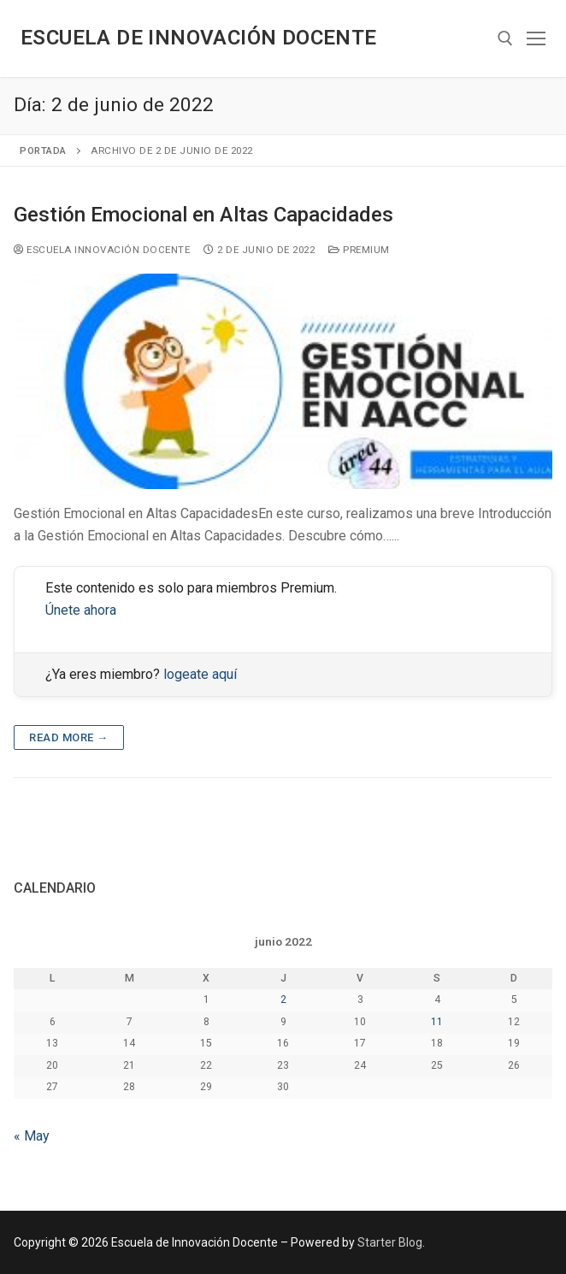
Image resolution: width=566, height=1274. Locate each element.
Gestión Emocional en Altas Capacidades (203, 215)
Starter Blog (389, 1242)
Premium (359, 250)
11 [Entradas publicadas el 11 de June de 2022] (437, 1022)
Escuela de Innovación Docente (199, 38)
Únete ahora (80, 610)
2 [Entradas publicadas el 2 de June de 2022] (283, 1000)
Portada (43, 150)
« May (32, 1136)
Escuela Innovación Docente (102, 250)
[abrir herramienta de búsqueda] (505, 38)
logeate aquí (200, 674)
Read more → (69, 737)
